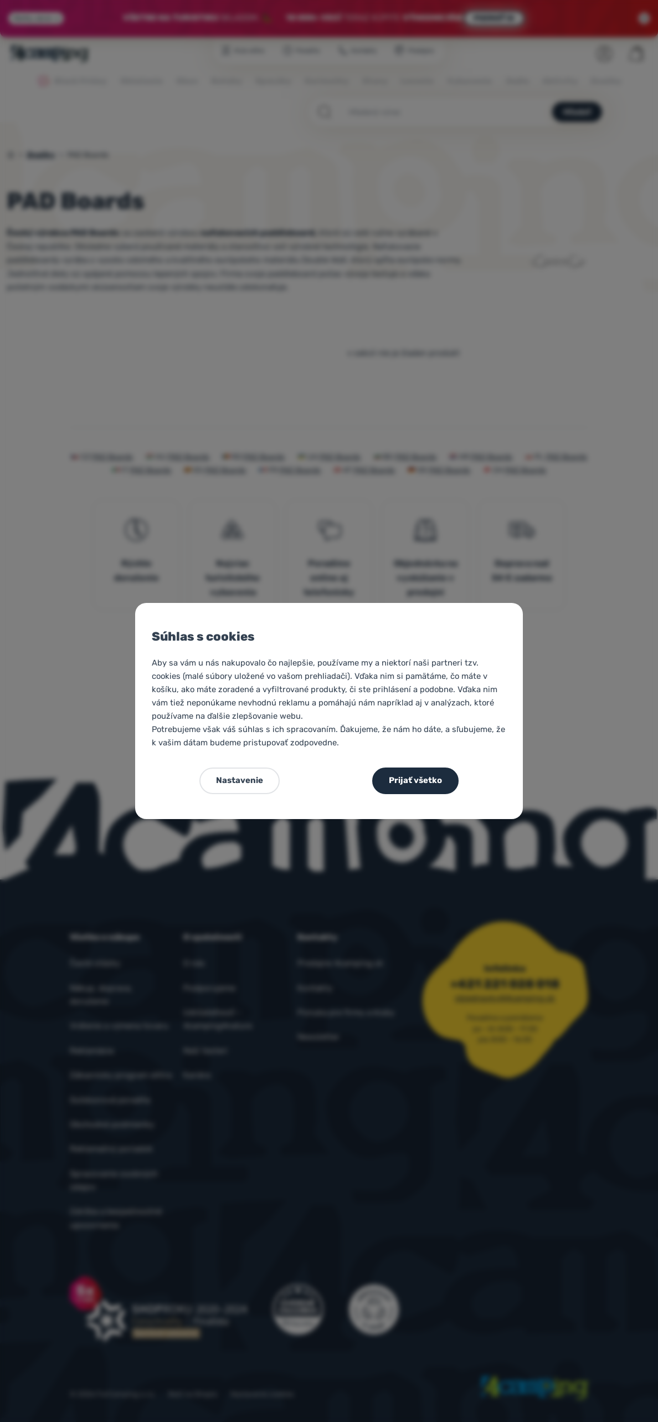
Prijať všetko (415, 780)
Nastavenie (239, 780)
